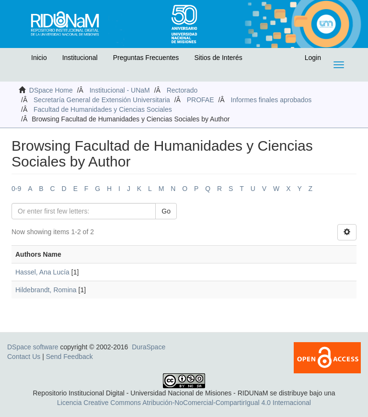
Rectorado (182, 90)
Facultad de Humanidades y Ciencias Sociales (103, 109)
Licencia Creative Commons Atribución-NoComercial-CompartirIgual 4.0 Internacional (184, 402)
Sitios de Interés (218, 57)
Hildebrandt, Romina (46, 290)
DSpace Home (51, 90)
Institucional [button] (80, 57)
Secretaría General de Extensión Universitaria (102, 100)
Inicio (39, 57)
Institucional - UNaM (120, 90)
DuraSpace (148, 347)
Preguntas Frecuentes (146, 57)
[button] (18, 60)
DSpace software (32, 347)
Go (166, 211)
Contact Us (23, 356)
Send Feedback (69, 356)
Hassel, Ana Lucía (42, 272)
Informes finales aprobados (270, 100)
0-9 (16, 188)
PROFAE (200, 100)
